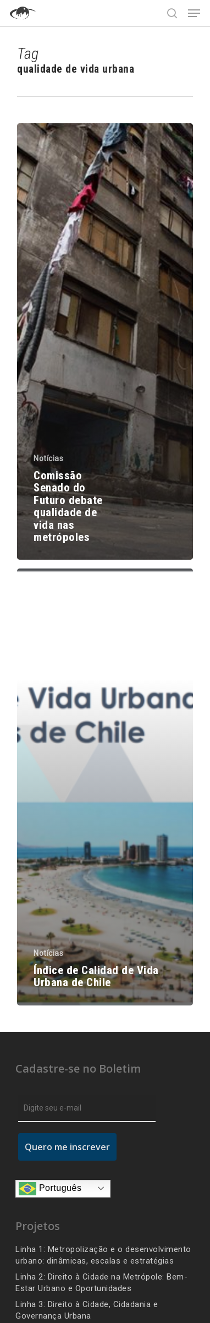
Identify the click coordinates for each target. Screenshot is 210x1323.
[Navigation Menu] (194, 13)
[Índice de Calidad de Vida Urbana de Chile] (105, 786)
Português (50, 1188)
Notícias (48, 458)
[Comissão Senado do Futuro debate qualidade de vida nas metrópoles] (105, 341)
